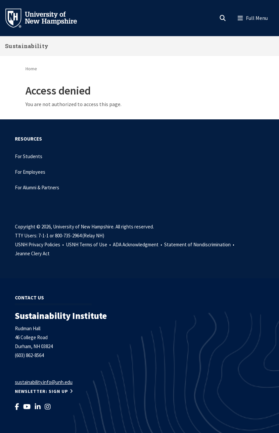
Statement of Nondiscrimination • (199, 244)
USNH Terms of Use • (89, 244)
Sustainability (26, 46)
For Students (28, 156)
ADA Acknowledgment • (138, 244)
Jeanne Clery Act (32, 253)
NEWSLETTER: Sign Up (41, 391)
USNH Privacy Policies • (40, 244)
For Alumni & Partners (37, 187)
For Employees (30, 172)
